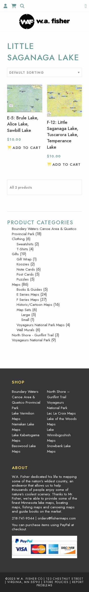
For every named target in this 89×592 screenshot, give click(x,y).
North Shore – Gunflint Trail (58, 394)
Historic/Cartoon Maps (34, 304)
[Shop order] (44, 72)
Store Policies (56, 582)
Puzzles (23, 279)
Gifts (15, 254)
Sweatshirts (25, 244)
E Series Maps (28, 294)
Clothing (18, 239)
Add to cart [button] (27, 148)
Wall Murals (25, 330)
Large (25, 314)
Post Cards (25, 274)
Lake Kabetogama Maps (25, 437)
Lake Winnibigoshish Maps (59, 435)
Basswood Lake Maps (24, 448)
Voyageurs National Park (31, 340)
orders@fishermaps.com (57, 518)
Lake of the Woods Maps (62, 421)
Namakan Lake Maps (23, 427)
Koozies (23, 264)
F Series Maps (28, 299)
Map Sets (24, 309)
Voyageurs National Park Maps (41, 325)
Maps (16, 284)
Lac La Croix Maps (61, 413)
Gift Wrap (24, 259)
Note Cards (26, 269)
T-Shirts (22, 249)
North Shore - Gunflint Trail (33, 335)
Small (25, 319)
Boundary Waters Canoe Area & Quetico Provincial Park (44, 231)
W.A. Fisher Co (29, 579)
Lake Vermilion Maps (23, 416)
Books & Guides (29, 289)
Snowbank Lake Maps (59, 448)
